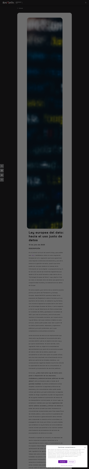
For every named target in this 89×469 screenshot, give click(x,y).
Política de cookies (66, 465)
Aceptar (62, 461)
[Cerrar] (85, 447)
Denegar (71, 461)
